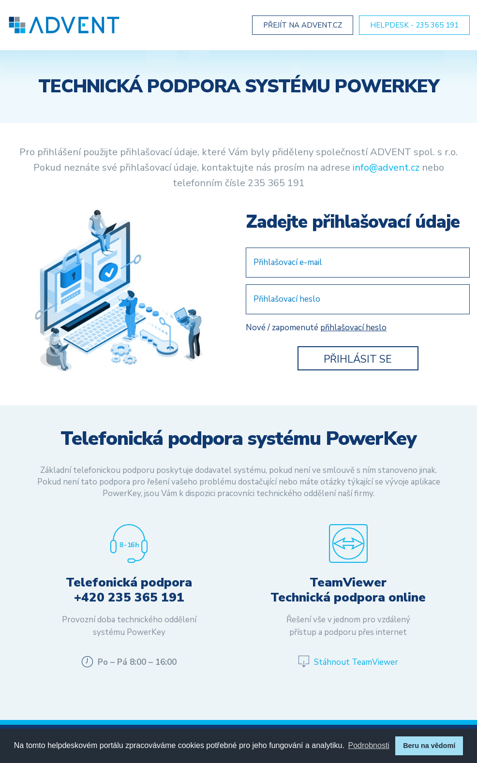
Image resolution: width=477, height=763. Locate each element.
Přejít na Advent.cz (302, 25)
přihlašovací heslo (353, 328)
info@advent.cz (386, 168)
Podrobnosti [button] (368, 745)
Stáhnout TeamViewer (356, 663)
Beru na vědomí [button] (429, 745)
